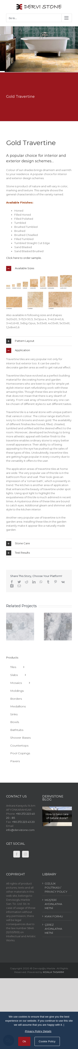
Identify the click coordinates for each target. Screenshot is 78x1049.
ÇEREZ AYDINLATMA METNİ (53, 928)
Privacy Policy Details (38, 1031)
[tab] (39, 268)
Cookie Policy (47, 1041)
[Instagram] (25, 854)
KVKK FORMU (54, 916)
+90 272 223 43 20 (23, 821)
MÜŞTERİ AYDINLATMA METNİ (53, 904)
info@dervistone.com (20, 830)
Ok (24, 1041)
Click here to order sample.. (24, 257)
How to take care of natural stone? (57, 816)
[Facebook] (16, 854)
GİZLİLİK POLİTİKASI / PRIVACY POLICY (56, 887)
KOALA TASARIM (53, 972)
